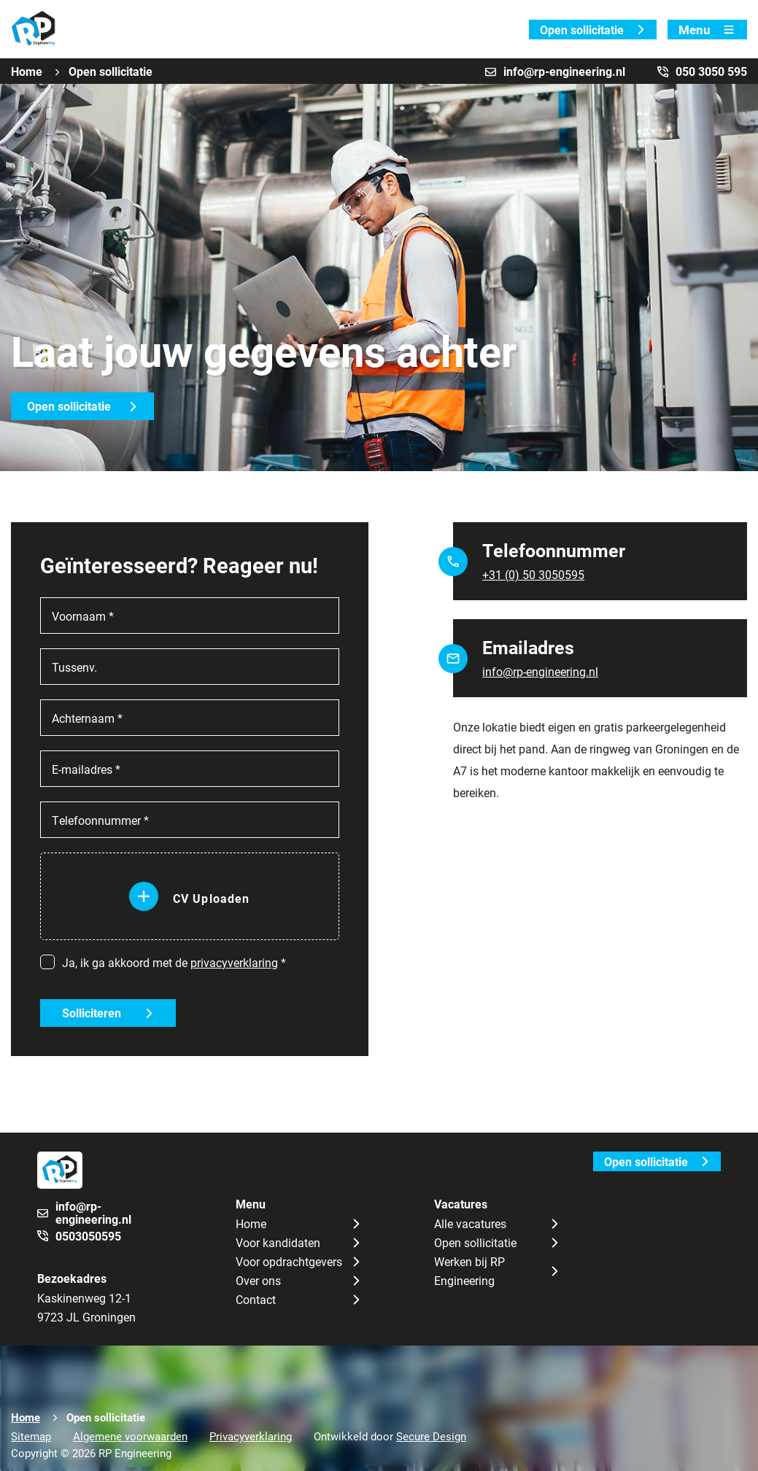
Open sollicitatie (593, 29)
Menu (707, 29)
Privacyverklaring (250, 1436)
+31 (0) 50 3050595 (533, 574)
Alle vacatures (470, 1223)
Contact (256, 1299)
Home (26, 71)
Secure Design (431, 1436)
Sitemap (31, 1436)
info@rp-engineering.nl (540, 671)
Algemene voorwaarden (130, 1436)
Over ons (258, 1280)
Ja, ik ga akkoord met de (174, 962)
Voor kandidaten (278, 1242)
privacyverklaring (234, 962)
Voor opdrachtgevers (289, 1261)
